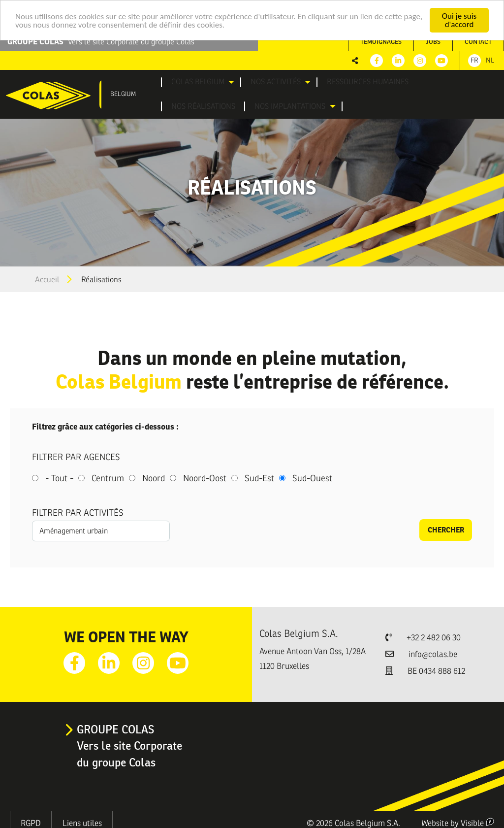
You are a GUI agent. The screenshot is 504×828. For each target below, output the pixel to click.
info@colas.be (433, 652)
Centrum (108, 476)
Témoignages (381, 41)
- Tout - (59, 476)
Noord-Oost (204, 476)
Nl (490, 60)
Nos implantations (195, 104)
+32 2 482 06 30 (434, 635)
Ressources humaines (328, 81)
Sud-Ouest (312, 476)
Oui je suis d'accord (459, 20)
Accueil (47, 277)
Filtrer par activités (78, 510)
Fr (474, 60)
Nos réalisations (398, 81)
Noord (153, 476)
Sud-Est (259, 476)
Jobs (433, 41)
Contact (478, 41)
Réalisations (101, 277)
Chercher (446, 527)
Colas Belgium (188, 81)
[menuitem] (194, 81)
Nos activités (252, 81)
